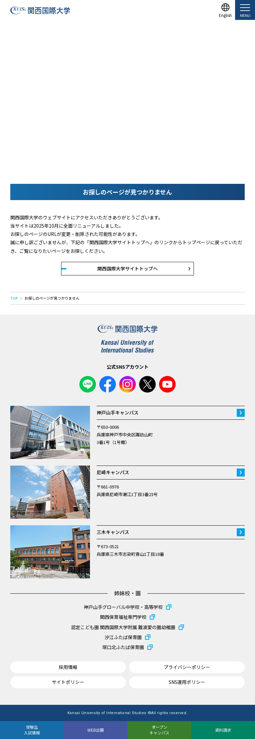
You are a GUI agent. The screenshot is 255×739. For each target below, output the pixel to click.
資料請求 (223, 730)
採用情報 (68, 667)
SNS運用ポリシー (187, 682)
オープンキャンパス (159, 729)
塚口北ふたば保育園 (123, 647)
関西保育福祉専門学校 (123, 617)
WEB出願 (95, 730)
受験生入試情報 (32, 729)
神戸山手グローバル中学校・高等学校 (123, 607)
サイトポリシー (68, 682)
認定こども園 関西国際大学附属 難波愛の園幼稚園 (123, 627)
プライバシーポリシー (187, 667)
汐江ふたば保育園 (123, 637)
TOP (14, 298)
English (225, 14)
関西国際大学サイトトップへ (127, 268)
